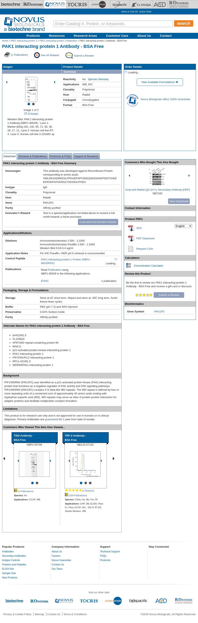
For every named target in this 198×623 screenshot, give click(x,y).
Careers (56, 555)
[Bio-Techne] (11, 4)
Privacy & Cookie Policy (17, 614)
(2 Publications (23, 491)
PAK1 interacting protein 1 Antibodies (58, 40)
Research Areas (85, 35)
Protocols (105, 560)
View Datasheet (179, 201)
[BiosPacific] (119, 4)
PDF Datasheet (145, 238)
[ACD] (160, 4)
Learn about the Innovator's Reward (98, 222)
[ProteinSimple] (99, 4)
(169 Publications (75, 495)
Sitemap (39, 614)
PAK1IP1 (159, 311)
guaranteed (52, 419)
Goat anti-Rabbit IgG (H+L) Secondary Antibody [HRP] (157, 189)
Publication (54, 269)
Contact (166, 35)
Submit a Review (169, 295)
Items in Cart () (129, 11)
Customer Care (117, 35)
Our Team (57, 568)
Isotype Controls (11, 560)
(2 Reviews (79, 490)
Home (5, 40)
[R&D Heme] (179, 4)
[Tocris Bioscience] (77, 4)
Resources (57, 35)
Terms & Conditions (75, 614)
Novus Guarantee (61, 560)
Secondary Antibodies (14, 555)
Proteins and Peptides (14, 564)
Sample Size (9, 573)
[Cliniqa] (140, 4)
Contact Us (58, 564)
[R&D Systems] (33, 4)
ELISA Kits (8, 568)
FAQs (103, 555)
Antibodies (8, 551)
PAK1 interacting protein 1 (24, 40)
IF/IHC (45, 280)
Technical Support (110, 551)
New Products (10, 577)
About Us (144, 35)
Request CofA (144, 248)
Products (33, 35)
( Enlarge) (31, 113)
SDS (139, 228)
